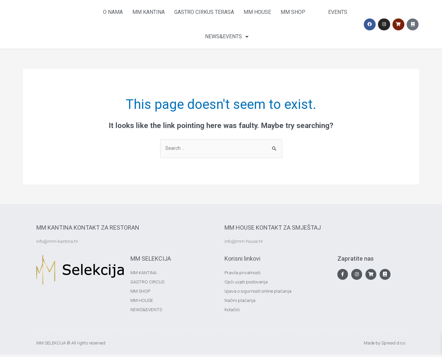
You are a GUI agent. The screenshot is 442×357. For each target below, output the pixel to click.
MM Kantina (148, 12)
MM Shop (293, 12)
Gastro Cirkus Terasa (204, 12)
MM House (257, 12)
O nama (113, 12)
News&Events (227, 37)
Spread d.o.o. (393, 345)
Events (337, 12)
